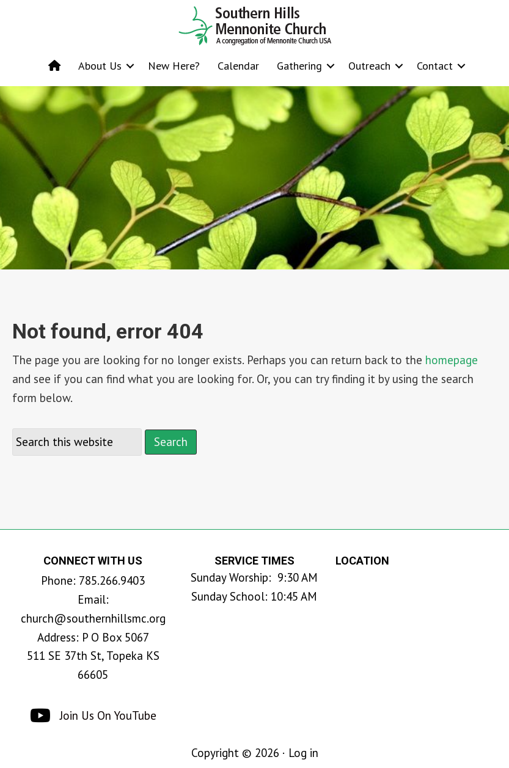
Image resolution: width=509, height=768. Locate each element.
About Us (100, 66)
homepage (451, 360)
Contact (435, 66)
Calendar (238, 66)
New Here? (174, 66)
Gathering (299, 66)
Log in (303, 752)
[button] (130, 65)
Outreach (369, 66)
